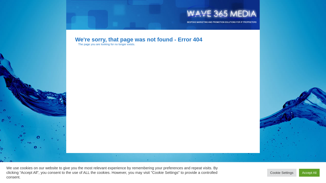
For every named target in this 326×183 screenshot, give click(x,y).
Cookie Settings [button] (281, 173)
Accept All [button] (309, 173)
